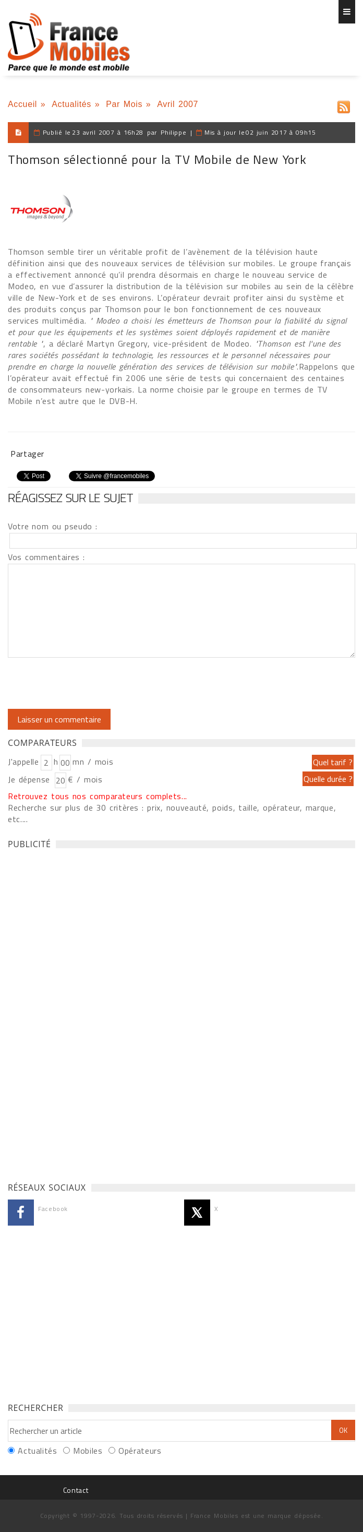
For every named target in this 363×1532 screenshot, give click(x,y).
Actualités (71, 104)
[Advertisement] (86, 1012)
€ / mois (85, 779)
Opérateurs (139, 1450)
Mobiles (87, 1450)
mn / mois (92, 761)
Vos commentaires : (46, 557)
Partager (27, 453)
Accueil (22, 104)
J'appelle (23, 761)
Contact (75, 1490)
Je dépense (30, 779)
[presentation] (95, 683)
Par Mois (124, 104)
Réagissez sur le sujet (70, 497)
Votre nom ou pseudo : (53, 526)
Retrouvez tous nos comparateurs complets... (97, 796)
